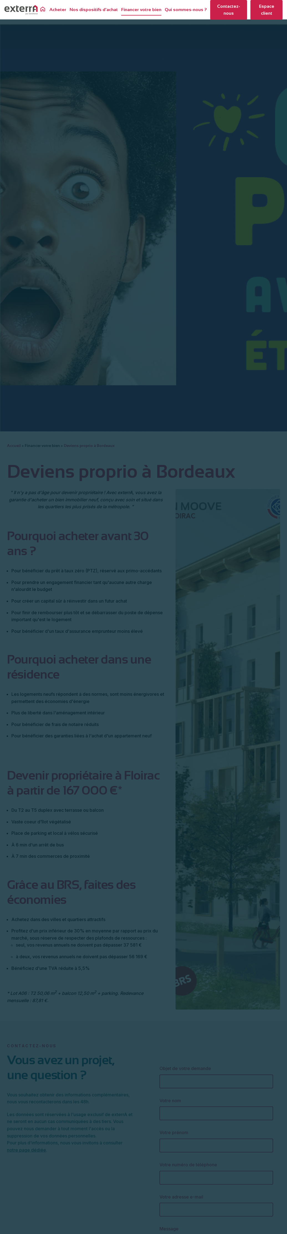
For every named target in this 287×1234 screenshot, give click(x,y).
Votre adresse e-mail (181, 1197)
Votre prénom (173, 1132)
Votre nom (170, 1100)
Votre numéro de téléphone (188, 1164)
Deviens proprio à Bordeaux (89, 445)
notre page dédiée (26, 1150)
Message (169, 1229)
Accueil (14, 445)
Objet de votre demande (185, 1068)
